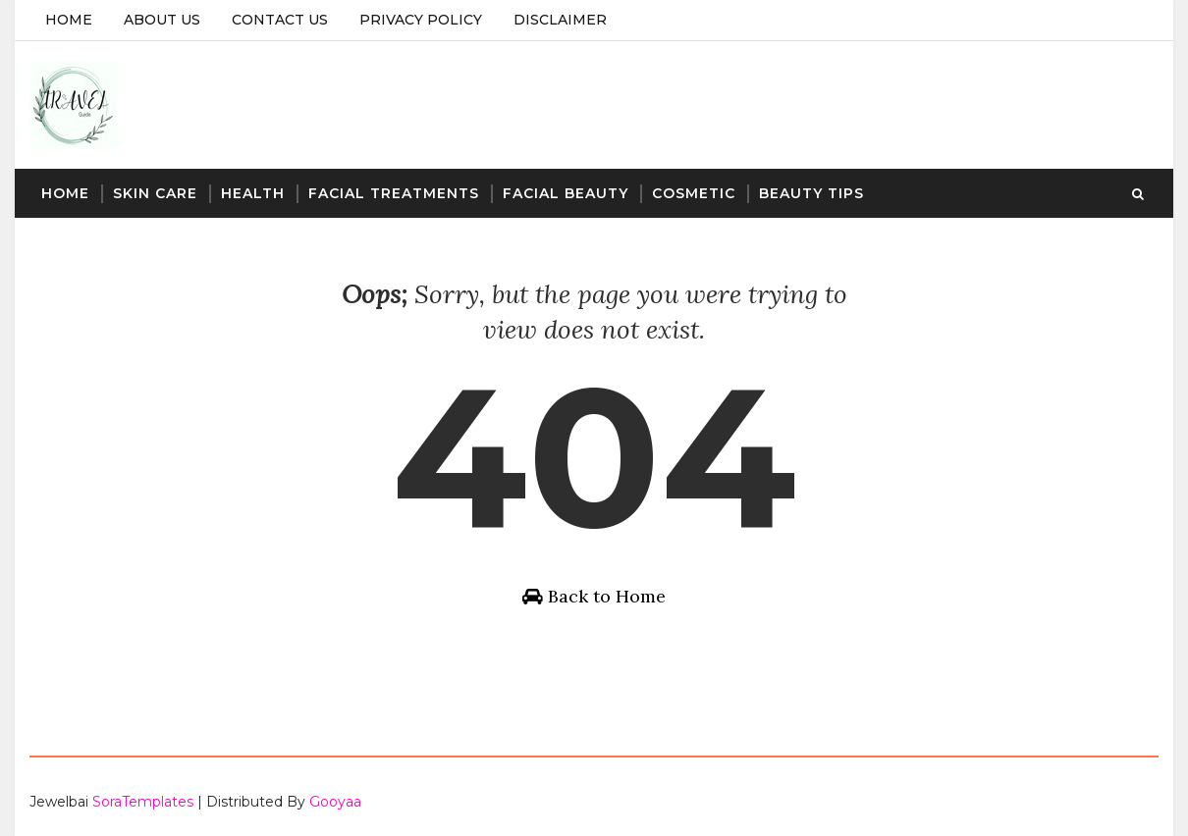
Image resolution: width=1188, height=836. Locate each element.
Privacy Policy (420, 19)
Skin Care (155, 193)
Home (68, 19)
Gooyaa (335, 801)
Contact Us (280, 19)
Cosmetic (693, 193)
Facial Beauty (565, 193)
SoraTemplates (142, 801)
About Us (162, 19)
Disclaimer (560, 19)
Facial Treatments (393, 193)
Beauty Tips (811, 193)
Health (253, 193)
